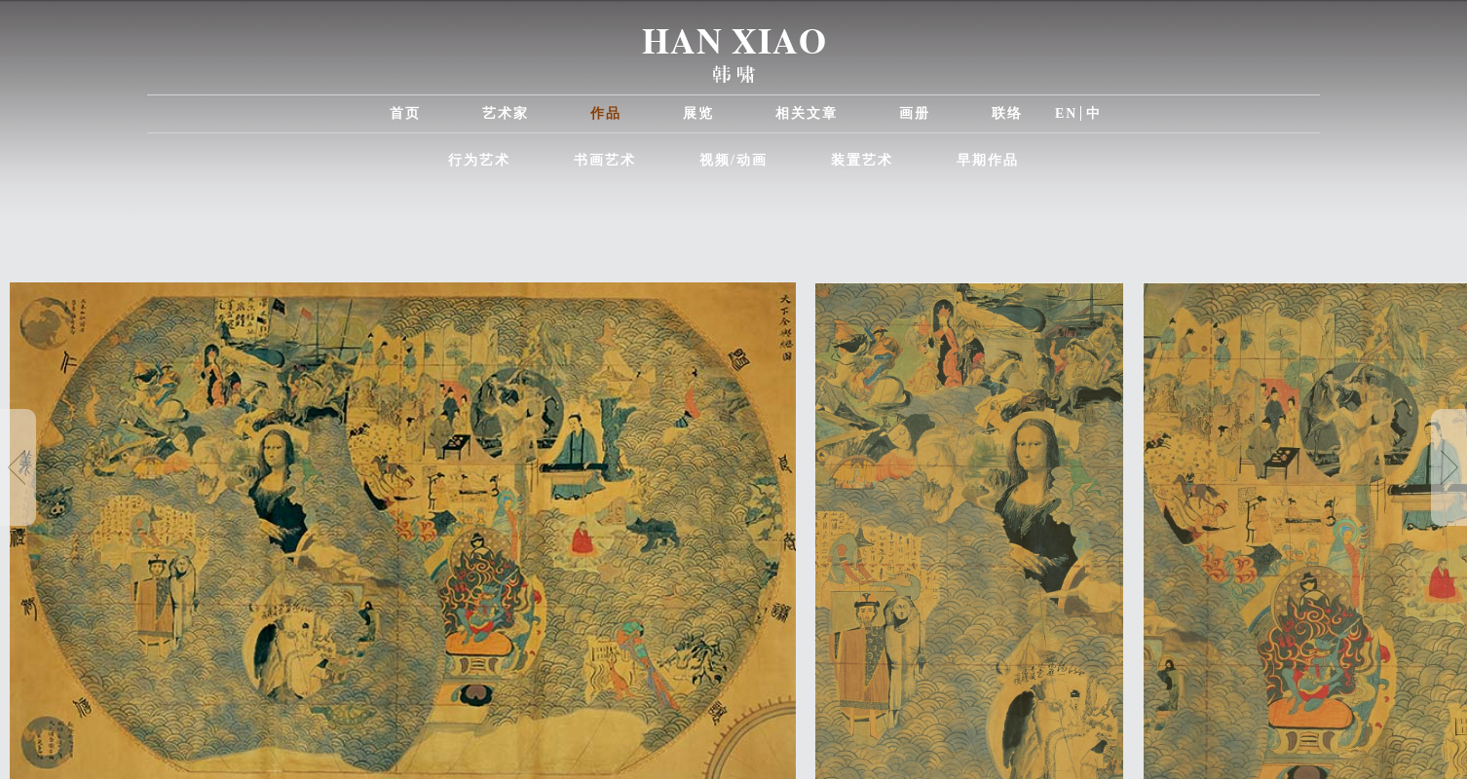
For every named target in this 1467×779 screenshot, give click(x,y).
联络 (1007, 113)
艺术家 (505, 113)
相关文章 (806, 113)
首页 (405, 113)
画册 (914, 113)
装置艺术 (862, 160)
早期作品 (988, 160)
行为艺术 (479, 160)
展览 (698, 113)
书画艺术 (605, 160)
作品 (605, 113)
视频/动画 (733, 160)
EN (1066, 113)
